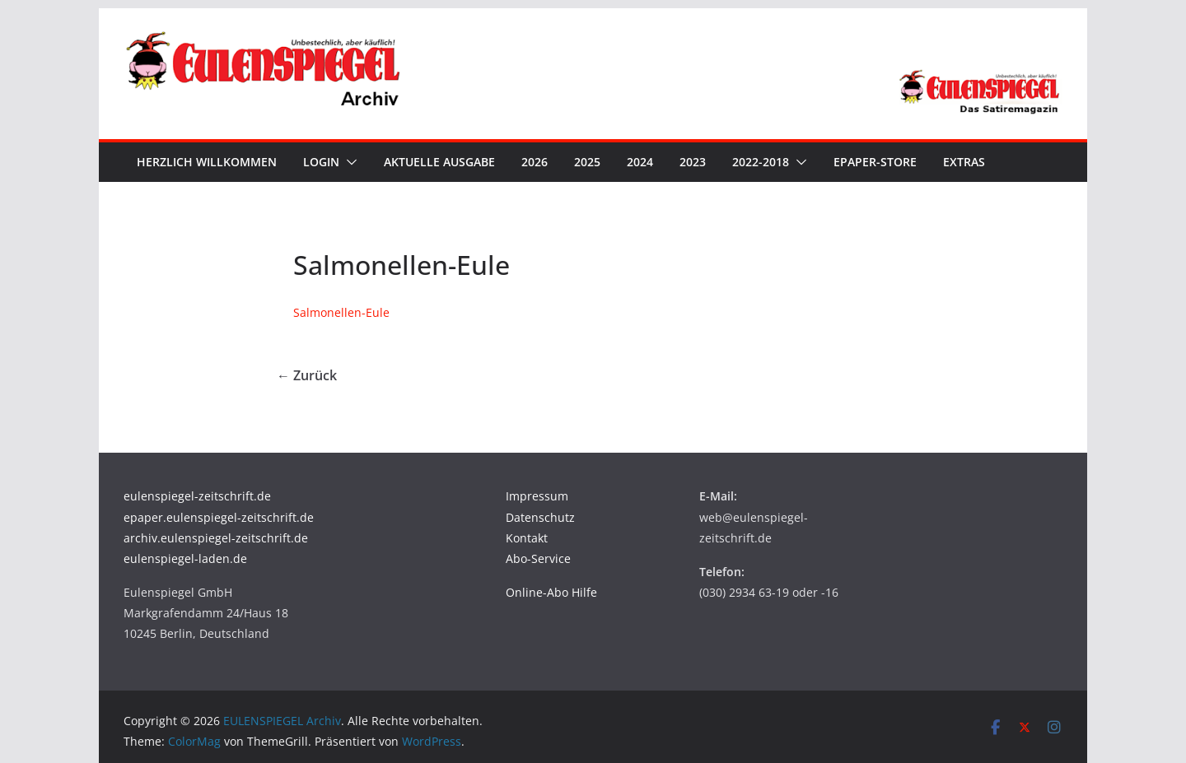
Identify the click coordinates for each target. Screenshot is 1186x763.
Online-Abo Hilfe (551, 592)
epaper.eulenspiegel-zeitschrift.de (219, 517)
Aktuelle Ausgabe (439, 162)
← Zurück (307, 375)
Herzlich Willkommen (207, 162)
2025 (587, 162)
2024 (640, 162)
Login (321, 162)
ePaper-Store (875, 162)
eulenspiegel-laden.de (185, 558)
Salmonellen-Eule (341, 312)
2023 (692, 162)
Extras (964, 162)
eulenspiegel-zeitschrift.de (197, 496)
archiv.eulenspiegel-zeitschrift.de (216, 538)
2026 (534, 162)
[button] (348, 162)
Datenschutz (540, 517)
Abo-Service (538, 558)
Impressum (537, 496)
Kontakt (527, 538)
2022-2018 (760, 162)
